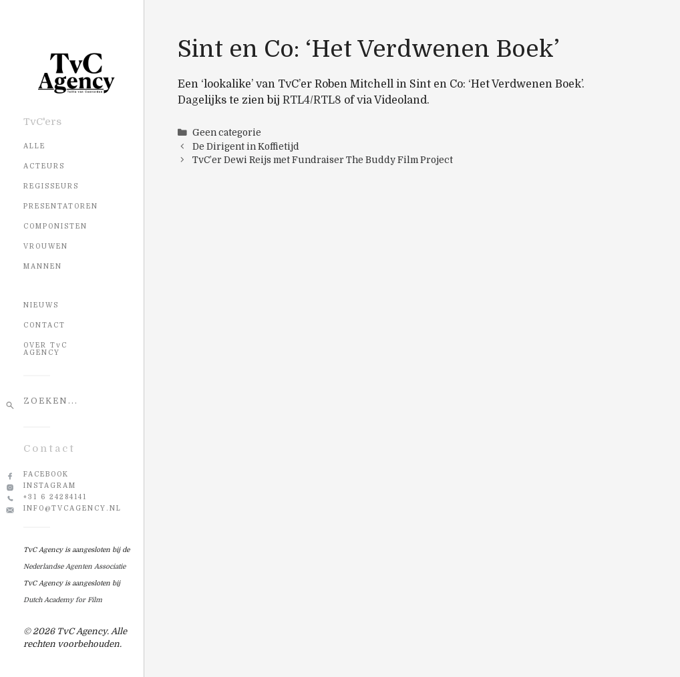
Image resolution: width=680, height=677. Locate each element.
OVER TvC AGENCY (45, 349)
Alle (34, 146)
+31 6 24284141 (55, 497)
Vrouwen (45, 246)
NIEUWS (41, 305)
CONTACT (44, 325)
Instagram (49, 485)
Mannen (42, 266)
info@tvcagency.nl (72, 508)
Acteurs (44, 166)
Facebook (46, 474)
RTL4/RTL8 (312, 100)
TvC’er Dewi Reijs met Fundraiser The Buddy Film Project (322, 160)
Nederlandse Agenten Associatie (74, 566)
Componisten (55, 226)
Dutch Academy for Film (62, 599)
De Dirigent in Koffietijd (245, 147)
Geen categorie (226, 133)
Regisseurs (51, 186)
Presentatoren (60, 206)
